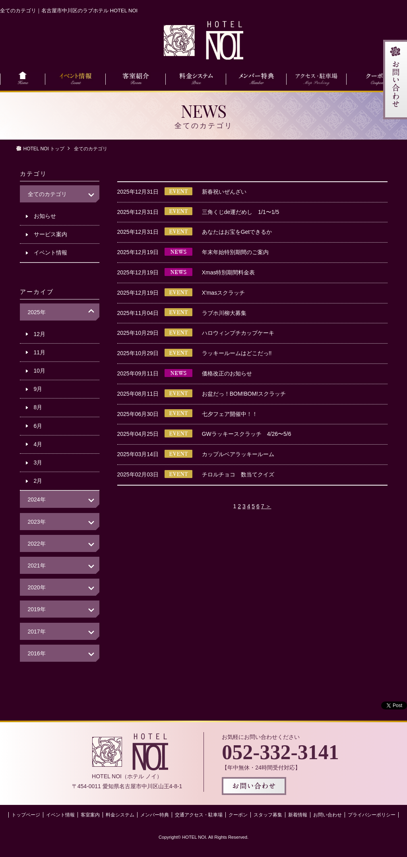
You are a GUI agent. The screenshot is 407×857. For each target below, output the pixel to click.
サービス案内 (50, 234)
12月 (40, 334)
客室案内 (90, 815)
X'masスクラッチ (223, 293)
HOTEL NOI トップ (44, 149)
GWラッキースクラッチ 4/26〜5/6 (246, 434)
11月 (40, 352)
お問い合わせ (327, 815)
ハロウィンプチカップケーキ (238, 333)
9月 (38, 389)
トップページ (26, 815)
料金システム (120, 815)
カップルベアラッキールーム (238, 454)
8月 (38, 407)
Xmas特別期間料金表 (228, 272)
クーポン (238, 815)
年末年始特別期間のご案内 (235, 252)
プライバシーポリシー (371, 815)
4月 (38, 444)
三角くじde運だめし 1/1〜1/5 (240, 212)
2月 (38, 481)
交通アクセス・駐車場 (199, 815)
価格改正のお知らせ (227, 373)
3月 (38, 462)
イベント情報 (50, 252)
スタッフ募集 (268, 815)
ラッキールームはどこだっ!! (237, 353)
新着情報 (297, 815)
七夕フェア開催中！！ (230, 414)
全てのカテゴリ (47, 194)
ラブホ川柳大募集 (224, 313)
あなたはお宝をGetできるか (237, 232)
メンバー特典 (154, 815)
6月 (38, 426)
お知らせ (45, 216)
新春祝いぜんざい (224, 192)
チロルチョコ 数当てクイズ (238, 474)
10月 (40, 370)
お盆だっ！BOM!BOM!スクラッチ (244, 394)
